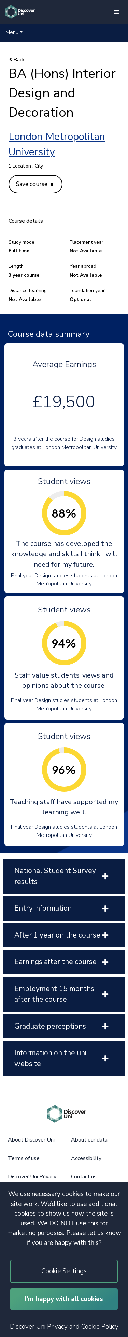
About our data (89, 1140)
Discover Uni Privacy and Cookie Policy (64, 1326)
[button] (14, 32)
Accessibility (86, 1158)
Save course (34, 184)
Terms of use (24, 1158)
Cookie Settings (64, 1271)
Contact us (84, 1176)
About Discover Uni (31, 1140)
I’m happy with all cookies (64, 1299)
